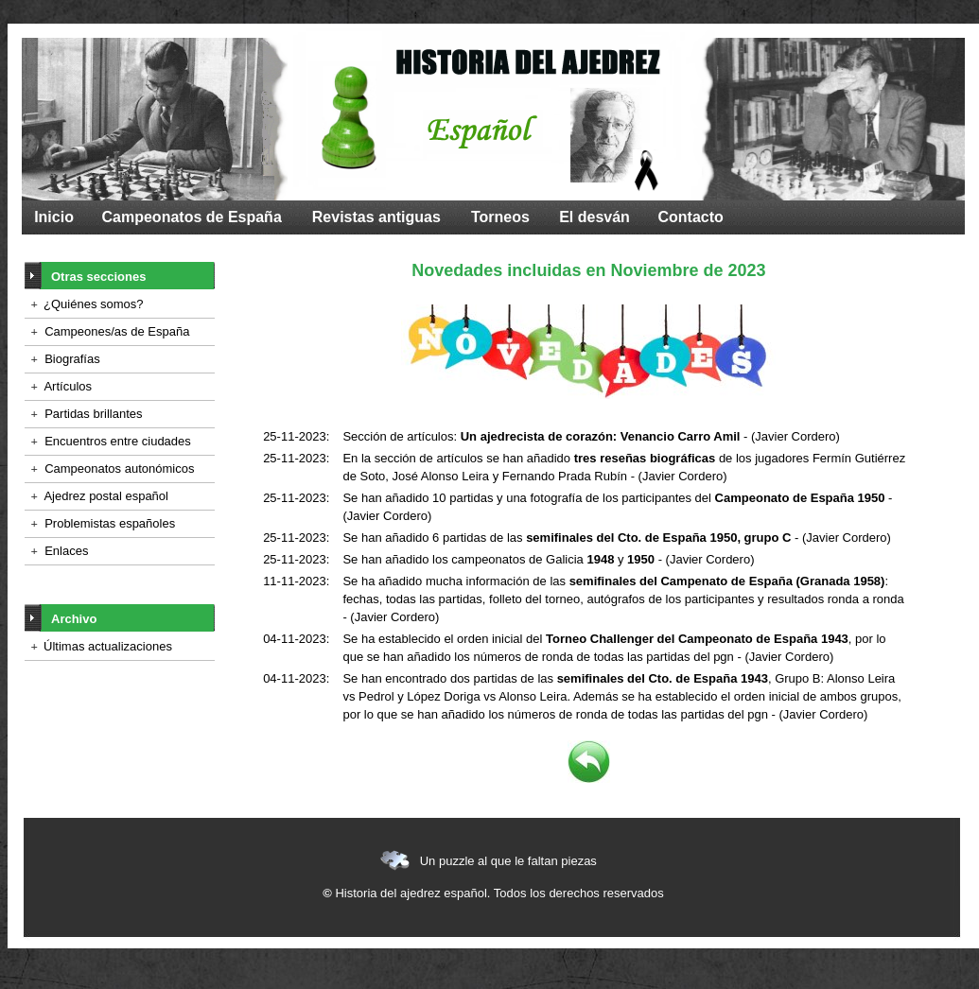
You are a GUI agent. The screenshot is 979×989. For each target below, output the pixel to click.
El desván (594, 217)
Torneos (500, 217)
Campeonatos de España (192, 217)
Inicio (54, 217)
